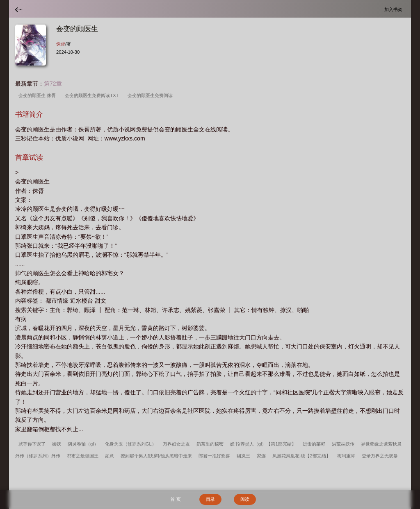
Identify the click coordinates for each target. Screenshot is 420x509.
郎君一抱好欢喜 (214, 455)
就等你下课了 (32, 443)
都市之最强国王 (82, 455)
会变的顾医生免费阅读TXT (93, 95)
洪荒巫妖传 (343, 443)
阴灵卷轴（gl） (83, 443)
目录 (210, 499)
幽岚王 (243, 455)
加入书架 (394, 9)
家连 (261, 455)
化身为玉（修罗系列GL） (130, 443)
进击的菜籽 (314, 443)
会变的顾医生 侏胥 (38, 95)
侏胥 (60, 43)
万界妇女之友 (176, 443)
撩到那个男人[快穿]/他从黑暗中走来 (156, 455)
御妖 (56, 443)
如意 (109, 455)
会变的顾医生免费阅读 (151, 95)
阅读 (244, 499)
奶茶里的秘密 (210, 443)
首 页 (175, 499)
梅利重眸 (346, 455)
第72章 (53, 83)
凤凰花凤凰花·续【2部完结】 (301, 455)
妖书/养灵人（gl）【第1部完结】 (263, 443)
